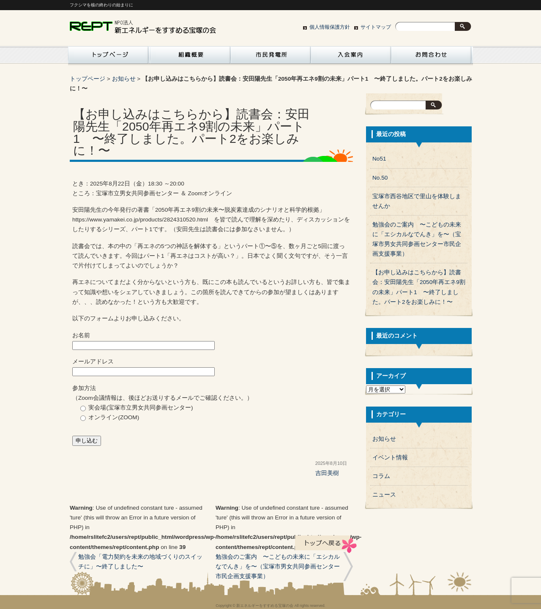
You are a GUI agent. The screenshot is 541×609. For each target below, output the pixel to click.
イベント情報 (390, 457)
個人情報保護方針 (329, 27)
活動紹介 (108, 57)
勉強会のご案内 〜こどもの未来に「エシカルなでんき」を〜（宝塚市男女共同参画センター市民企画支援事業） (278, 566)
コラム (381, 476)
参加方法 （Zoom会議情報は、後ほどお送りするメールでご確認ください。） (211, 414)
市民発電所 (270, 57)
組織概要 (190, 57)
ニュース (384, 495)
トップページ (87, 79)
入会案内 (351, 57)
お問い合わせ (431, 57)
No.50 (380, 178)
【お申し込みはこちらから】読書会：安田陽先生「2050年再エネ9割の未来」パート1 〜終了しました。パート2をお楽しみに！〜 (418, 287)
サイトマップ (376, 27)
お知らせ (124, 79)
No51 (379, 159)
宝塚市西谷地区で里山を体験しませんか (416, 201)
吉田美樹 (327, 473)
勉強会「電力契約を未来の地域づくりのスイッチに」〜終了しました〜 (140, 562)
